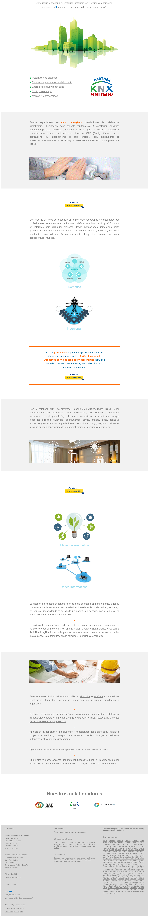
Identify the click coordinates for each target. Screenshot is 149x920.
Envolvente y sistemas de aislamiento (52, 82)
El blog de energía (42, 91)
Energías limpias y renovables (48, 86)
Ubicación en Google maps (11, 848)
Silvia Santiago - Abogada (14, 912)
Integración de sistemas (44, 77)
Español (7, 884)
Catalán (14, 884)
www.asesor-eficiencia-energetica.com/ (18, 898)
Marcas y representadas (45, 96)
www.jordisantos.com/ (12, 894)
